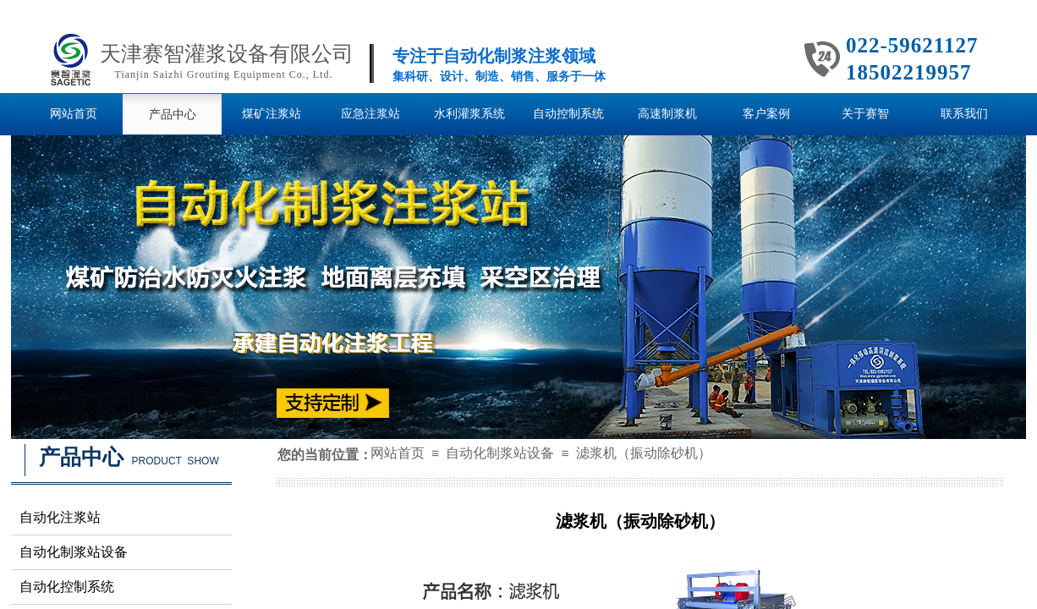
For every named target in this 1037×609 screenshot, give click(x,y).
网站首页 (397, 453)
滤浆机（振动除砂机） (643, 453)
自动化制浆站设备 (500, 453)
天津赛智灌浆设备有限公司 (227, 53)
